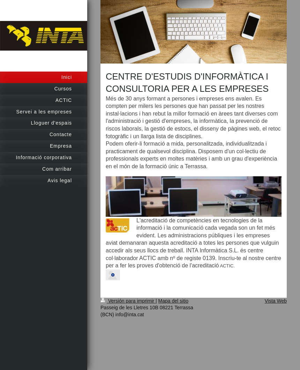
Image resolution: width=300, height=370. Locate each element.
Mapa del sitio (173, 301)
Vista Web (276, 301)
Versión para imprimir (128, 301)
